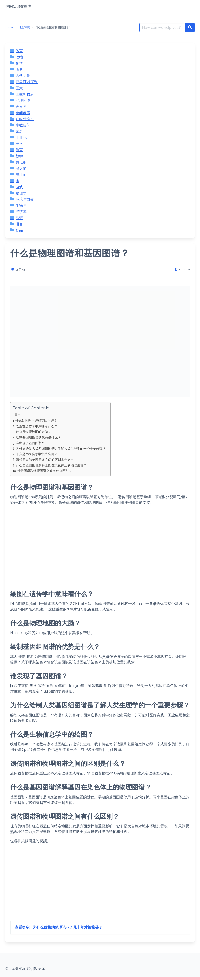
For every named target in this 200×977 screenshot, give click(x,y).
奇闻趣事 (23, 113)
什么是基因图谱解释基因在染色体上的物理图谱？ (51, 465)
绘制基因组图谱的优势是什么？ (38, 437)
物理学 (21, 193)
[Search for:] (162, 27)
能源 (19, 218)
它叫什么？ (25, 119)
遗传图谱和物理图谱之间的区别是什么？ (45, 460)
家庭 (19, 131)
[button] (194, 6)
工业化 (21, 137)
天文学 (21, 106)
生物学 (21, 205)
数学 (19, 156)
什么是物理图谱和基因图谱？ (36, 420)
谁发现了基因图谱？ (30, 443)
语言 (19, 224)
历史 (19, 69)
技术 (19, 144)
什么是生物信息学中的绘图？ (36, 454)
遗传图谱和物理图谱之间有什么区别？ (44, 471)
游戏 (19, 187)
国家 (19, 88)
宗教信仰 (23, 125)
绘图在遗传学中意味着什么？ (37, 426)
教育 (19, 150)
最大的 (21, 168)
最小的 (21, 174)
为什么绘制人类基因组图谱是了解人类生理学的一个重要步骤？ (61, 448)
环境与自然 (25, 199)
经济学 (21, 212)
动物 (19, 57)
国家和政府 (25, 94)
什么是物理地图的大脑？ (33, 432)
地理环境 (24, 27)
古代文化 (23, 76)
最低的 (21, 162)
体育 (19, 51)
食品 (19, 230)
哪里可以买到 (27, 82)
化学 (19, 63)
